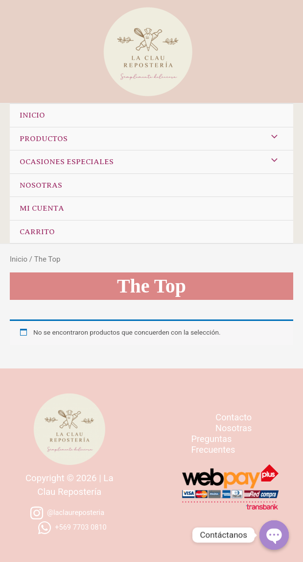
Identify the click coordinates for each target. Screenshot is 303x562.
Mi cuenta (42, 208)
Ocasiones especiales (67, 161)
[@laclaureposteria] (66, 513)
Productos (44, 138)
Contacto (233, 417)
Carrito (37, 231)
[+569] (71, 527)
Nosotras (41, 185)
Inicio (32, 115)
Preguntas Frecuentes (213, 444)
